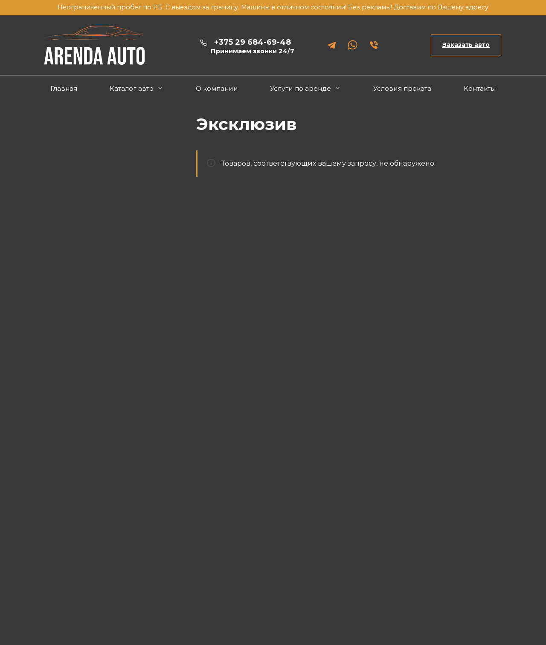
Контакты (480, 88)
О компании (217, 88)
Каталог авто (132, 88)
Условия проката (402, 88)
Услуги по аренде (300, 88)
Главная (63, 88)
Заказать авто (466, 45)
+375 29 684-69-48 (252, 46)
